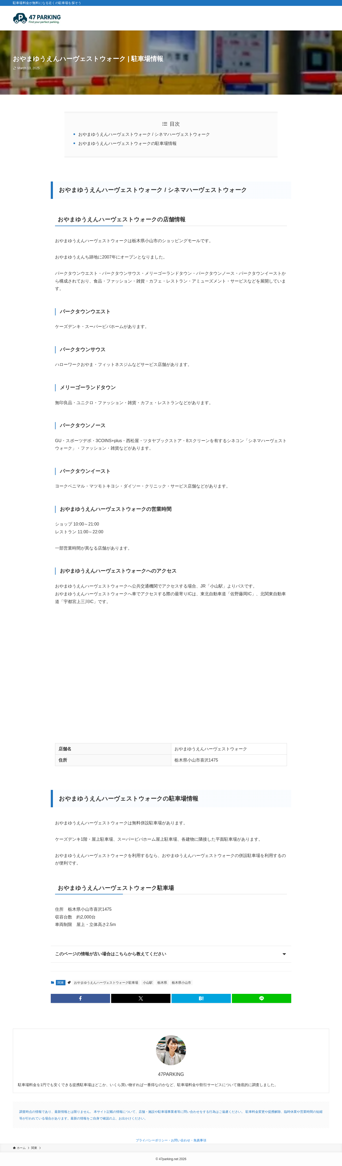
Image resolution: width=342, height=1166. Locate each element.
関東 (60, 982)
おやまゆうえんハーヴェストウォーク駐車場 (106, 982)
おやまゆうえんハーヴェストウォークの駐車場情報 (127, 143)
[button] (80, 998)
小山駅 (148, 982)
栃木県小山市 (181, 982)
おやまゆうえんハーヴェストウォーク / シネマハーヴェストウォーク (144, 134)
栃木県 (162, 982)
